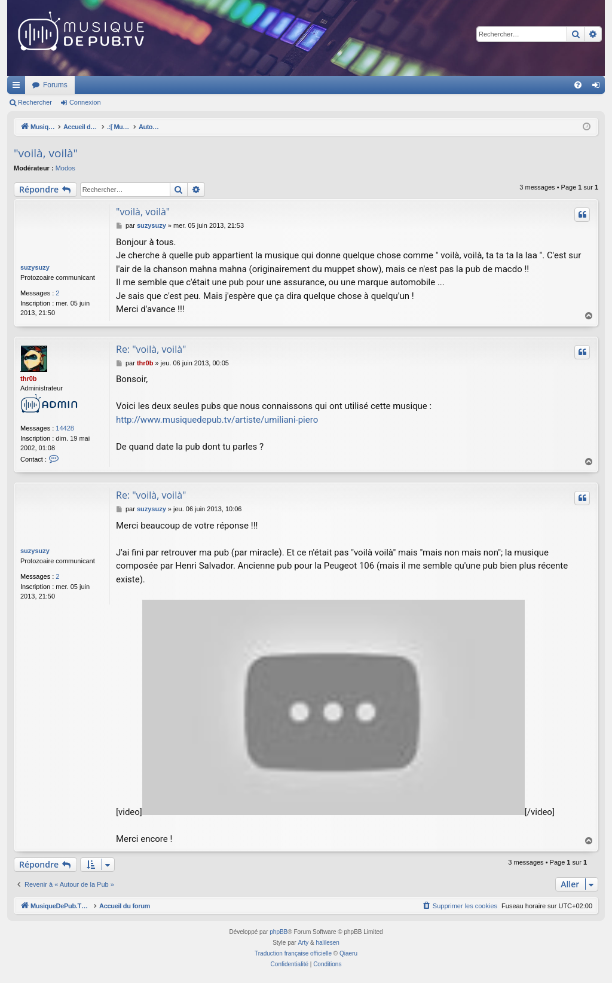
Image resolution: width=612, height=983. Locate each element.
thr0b (28, 378)
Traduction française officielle (293, 953)
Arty (303, 942)
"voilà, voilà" (46, 153)
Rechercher (35, 102)
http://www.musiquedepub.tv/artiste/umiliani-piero (217, 419)
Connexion (85, 102)
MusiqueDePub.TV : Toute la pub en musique (104, 85)
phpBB (278, 932)
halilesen (327, 942)
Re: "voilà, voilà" (151, 349)
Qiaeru (348, 953)
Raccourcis (18, 87)
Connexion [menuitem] (598, 87)
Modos (65, 168)
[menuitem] (578, 85)
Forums (213, 85)
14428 (65, 428)
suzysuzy (35, 267)
